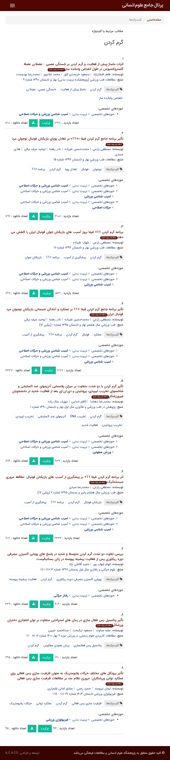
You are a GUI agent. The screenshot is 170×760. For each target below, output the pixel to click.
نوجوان (97, 169)
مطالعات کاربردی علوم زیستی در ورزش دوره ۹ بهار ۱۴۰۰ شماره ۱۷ (76, 635)
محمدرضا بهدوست (28, 74)
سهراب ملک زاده (58, 401)
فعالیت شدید (89, 425)
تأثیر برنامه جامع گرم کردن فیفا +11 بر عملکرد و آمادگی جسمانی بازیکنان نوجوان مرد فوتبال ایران (64, 312)
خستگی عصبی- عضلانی (41, 89)
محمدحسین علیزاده (77, 149)
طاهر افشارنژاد (102, 74)
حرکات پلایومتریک (21, 703)
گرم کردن (96, 89)
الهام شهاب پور (102, 564)
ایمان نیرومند (103, 688)
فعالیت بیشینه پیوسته (23, 579)
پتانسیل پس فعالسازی (87, 645)
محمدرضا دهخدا (100, 401)
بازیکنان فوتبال (93, 502)
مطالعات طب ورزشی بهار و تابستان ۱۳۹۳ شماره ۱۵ (85, 159)
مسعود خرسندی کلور (76, 74)
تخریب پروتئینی (112, 425)
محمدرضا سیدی (79, 487)
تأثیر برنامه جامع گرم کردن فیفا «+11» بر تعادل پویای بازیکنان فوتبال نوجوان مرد (67, 141)
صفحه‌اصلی (154, 19)
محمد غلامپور (51, 74)
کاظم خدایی (78, 401)
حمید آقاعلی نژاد (79, 564)
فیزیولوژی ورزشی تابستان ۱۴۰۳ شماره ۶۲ (90, 693)
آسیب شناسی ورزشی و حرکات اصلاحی (44, 191)
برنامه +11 (38, 169)
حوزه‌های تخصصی (102, 114)
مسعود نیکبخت (82, 630)
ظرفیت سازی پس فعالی (87, 703)
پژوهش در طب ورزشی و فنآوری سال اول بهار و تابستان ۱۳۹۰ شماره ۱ (73, 406)
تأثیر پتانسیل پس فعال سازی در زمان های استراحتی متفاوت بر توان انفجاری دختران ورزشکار (65, 623)
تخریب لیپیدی (24, 416)
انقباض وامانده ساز (110, 98)
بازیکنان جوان (33, 257)
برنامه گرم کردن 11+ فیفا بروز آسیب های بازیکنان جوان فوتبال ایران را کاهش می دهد (67, 234)
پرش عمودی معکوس (56, 645)
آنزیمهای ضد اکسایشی (52, 416)
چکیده (46, 123)
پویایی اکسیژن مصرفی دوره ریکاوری (79, 579)
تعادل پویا (71, 169)
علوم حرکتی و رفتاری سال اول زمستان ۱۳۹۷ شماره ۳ (83, 569)
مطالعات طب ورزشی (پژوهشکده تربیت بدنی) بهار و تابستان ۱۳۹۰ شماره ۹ (69, 79)
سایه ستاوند (103, 630)
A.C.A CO (11, 752)
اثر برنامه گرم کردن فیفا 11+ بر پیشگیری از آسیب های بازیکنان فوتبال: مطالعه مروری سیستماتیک (64, 479)
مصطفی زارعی (102, 149)
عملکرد (97, 334)
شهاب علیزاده (81, 242)
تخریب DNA (78, 416)
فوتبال (85, 169)
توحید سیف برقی (35, 149)
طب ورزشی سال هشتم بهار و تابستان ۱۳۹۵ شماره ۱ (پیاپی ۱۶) (77, 324)
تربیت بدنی (79, 114)
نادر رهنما (55, 149)
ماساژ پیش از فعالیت (73, 89)
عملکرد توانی (44, 703)
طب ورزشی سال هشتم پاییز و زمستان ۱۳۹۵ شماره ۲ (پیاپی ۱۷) (76, 492)
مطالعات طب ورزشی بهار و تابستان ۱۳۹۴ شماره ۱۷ (85, 247)
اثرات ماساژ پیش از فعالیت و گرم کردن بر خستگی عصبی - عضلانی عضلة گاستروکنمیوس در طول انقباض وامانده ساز (73, 67)
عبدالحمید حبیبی (58, 630)
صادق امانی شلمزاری (60, 688)
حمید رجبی (84, 688)
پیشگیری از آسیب (75, 257)
